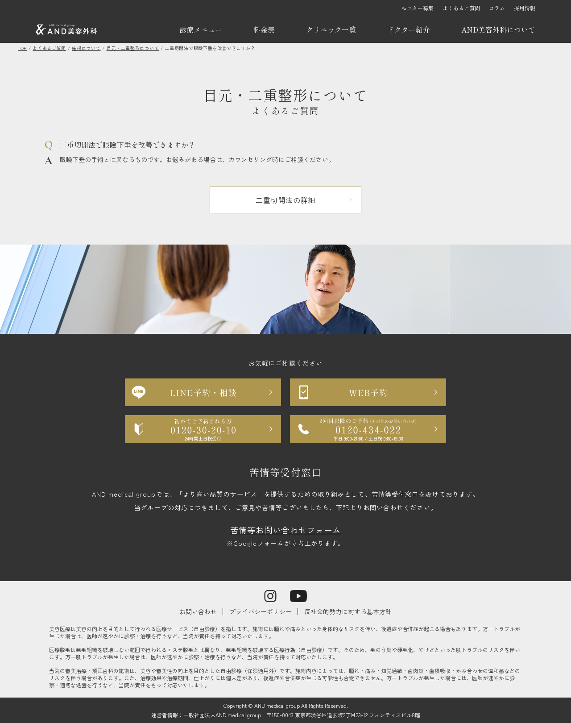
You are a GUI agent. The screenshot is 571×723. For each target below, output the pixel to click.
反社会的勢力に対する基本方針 (348, 611)
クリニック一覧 (331, 29)
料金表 (264, 29)
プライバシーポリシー (260, 611)
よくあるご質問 (461, 8)
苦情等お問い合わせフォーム (285, 530)
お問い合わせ (198, 611)
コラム (497, 8)
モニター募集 (417, 8)
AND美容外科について (498, 29)
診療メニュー (200, 29)
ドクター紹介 (408, 29)
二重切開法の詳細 (285, 200)
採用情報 (524, 8)
